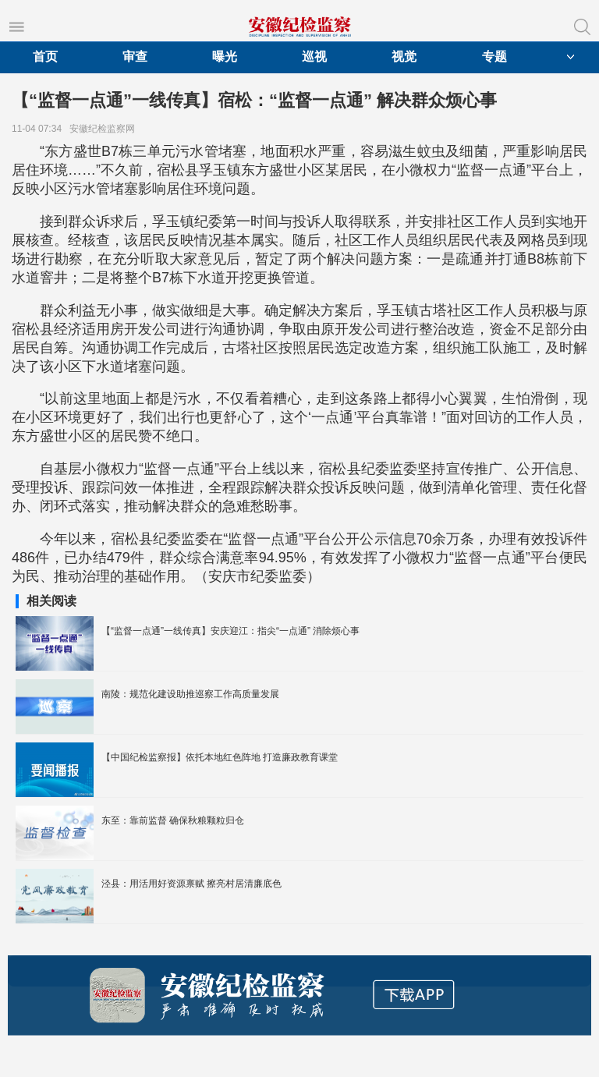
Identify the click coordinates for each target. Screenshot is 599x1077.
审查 (134, 56)
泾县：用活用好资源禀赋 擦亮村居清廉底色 (191, 883)
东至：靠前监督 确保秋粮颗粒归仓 (172, 820)
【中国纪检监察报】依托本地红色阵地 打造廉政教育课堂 (219, 757)
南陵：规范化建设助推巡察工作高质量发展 (190, 694)
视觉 (404, 56)
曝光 (224, 56)
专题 (494, 56)
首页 (45, 56)
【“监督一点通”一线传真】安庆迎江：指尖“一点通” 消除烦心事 (230, 630)
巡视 (314, 56)
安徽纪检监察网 (104, 128)
